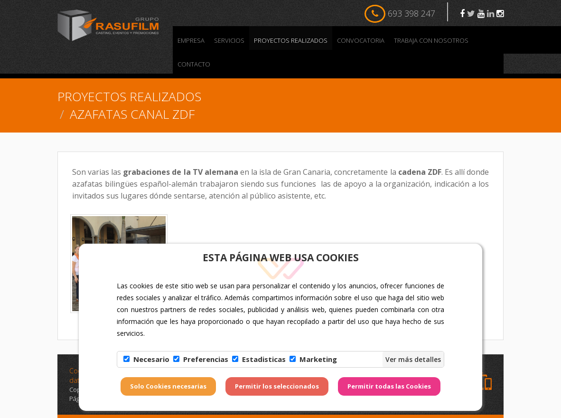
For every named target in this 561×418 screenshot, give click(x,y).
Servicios (229, 40)
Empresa (191, 40)
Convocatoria (360, 40)
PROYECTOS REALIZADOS (290, 40)
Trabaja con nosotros (431, 40)
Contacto (194, 64)
